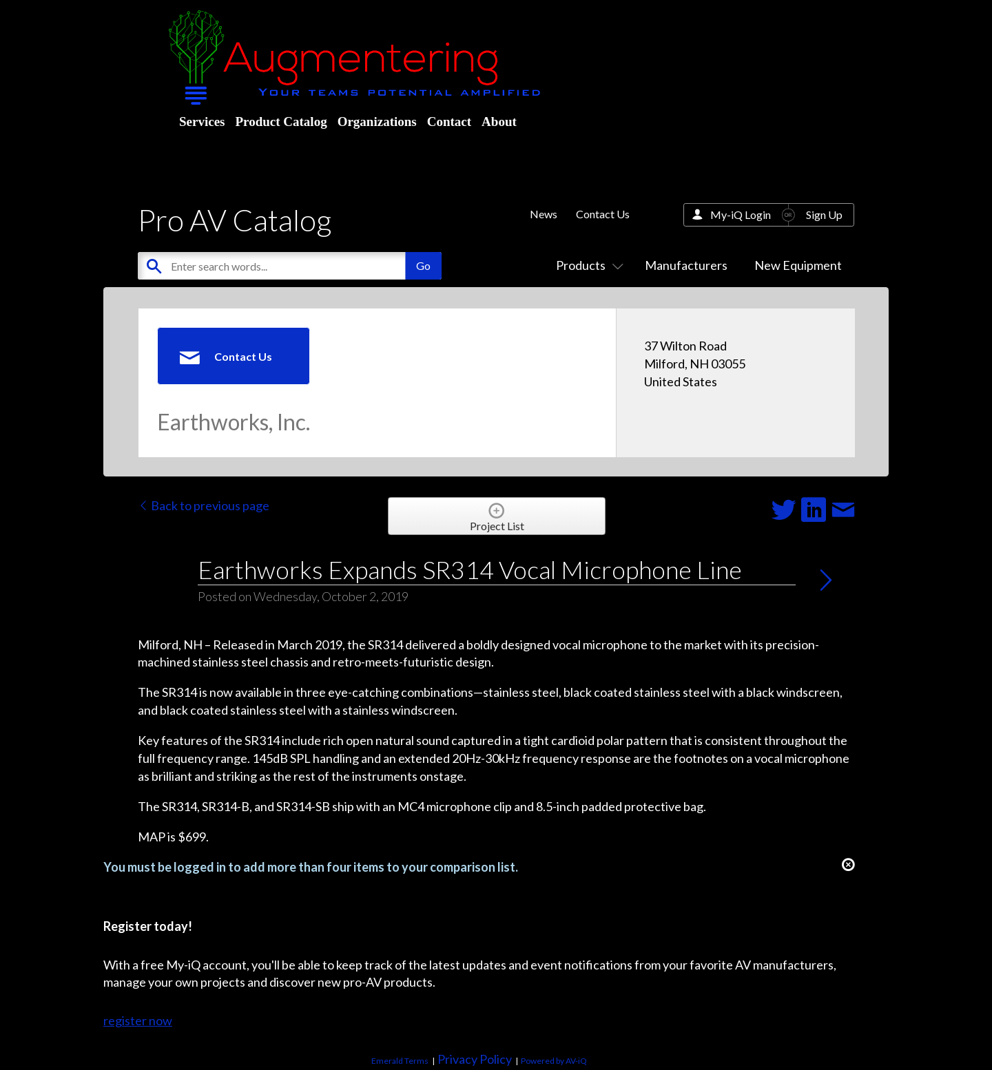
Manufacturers (686, 265)
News (543, 213)
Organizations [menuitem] (377, 121)
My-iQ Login (740, 214)
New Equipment (798, 265)
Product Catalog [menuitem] (281, 121)
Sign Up (824, 214)
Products (587, 265)
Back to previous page (203, 505)
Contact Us (603, 213)
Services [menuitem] (202, 121)
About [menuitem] (499, 121)
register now (137, 1020)
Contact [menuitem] (449, 121)
